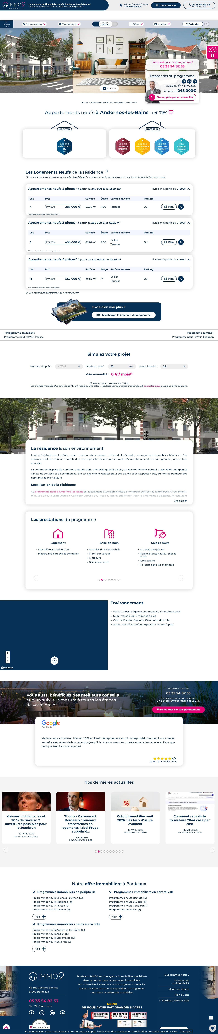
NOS (212, 52)
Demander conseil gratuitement (178, 709)
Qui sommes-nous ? (177, 974)
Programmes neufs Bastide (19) (128, 897)
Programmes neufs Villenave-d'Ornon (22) (58, 897)
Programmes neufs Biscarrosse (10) (53, 937)
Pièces (136, 24)
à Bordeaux (39, 15)
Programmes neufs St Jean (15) (128, 901)
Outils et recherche (204, 15)
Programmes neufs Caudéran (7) (128, 905)
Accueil (85, 102)
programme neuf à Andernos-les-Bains (59, 491)
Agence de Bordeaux (149, 15)
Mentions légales (179, 989)
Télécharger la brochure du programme (124, 315)
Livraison (162, 24)
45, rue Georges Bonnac (136, 5)
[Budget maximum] (105, 24)
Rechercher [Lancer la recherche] (192, 24)
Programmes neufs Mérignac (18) (52, 901)
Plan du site (182, 994)
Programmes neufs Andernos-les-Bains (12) (58, 930)
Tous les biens (69, 24)
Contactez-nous (166, 5)
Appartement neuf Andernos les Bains (107, 102)
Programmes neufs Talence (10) (51, 909)
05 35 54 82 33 (172, 66)
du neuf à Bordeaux (178, 15)
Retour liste (7, 25)
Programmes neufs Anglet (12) (50, 933)
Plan (169, 206)
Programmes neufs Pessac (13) (50, 905)
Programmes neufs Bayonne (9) (51, 941)
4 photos (111, 88)
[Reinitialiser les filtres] (206, 24)
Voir (37, 916)
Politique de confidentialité (180, 982)
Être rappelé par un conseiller (171, 97)
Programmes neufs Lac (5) (125, 909)
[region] (54, 635)
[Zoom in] (8, 653)
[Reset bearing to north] (8, 661)
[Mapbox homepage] (7, 667)
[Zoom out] (8, 657)
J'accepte (185, 1031)
